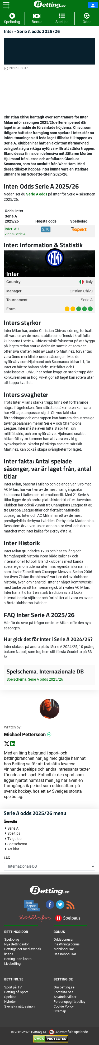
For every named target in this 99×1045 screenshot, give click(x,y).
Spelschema (17, 844)
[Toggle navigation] (6, 5)
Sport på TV (13, 987)
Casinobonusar (65, 954)
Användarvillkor (65, 997)
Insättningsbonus (67, 944)
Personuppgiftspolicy (69, 1002)
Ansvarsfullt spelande (68, 1032)
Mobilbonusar (64, 949)
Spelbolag (11, 939)
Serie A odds (36, 194)
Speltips (13, 833)
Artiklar (13, 849)
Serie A (12, 828)
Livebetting (12, 964)
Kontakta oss (63, 992)
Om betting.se (64, 987)
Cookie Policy (64, 1006)
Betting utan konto (17, 959)
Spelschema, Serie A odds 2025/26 (35, 679)
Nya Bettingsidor (16, 944)
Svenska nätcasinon (19, 1006)
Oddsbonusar (64, 939)
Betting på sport (16, 992)
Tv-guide (14, 839)
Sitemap (60, 1011)
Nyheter (10, 1002)
